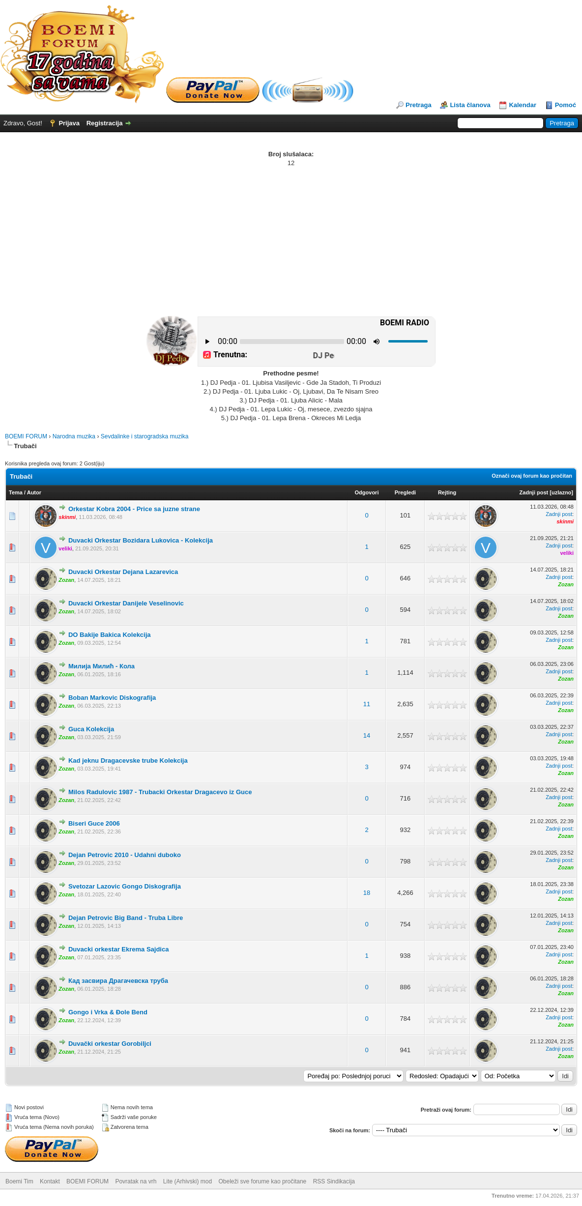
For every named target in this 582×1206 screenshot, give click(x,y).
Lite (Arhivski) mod (187, 1181)
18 (366, 892)
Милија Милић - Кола (101, 666)
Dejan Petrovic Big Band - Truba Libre (125, 917)
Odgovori (367, 492)
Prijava (69, 123)
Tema (16, 492)
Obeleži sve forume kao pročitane (263, 1181)
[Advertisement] (291, 241)
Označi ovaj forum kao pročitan (532, 476)
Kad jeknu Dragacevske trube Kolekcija (128, 760)
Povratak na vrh (135, 1181)
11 (366, 704)
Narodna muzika (74, 436)
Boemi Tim (19, 1181)
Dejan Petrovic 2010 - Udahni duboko (124, 855)
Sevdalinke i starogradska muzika (145, 436)
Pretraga (419, 105)
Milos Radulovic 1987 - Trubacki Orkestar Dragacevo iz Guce (160, 792)
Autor (34, 492)
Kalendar (522, 105)
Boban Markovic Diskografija (112, 697)
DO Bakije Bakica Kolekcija (109, 634)
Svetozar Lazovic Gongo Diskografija (124, 886)
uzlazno (561, 492)
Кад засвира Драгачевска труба (118, 980)
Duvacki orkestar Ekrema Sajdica (118, 949)
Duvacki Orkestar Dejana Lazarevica (123, 571)
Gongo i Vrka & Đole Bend (107, 1012)
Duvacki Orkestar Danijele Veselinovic (126, 603)
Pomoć (565, 105)
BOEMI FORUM (26, 436)
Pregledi (405, 492)
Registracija (105, 123)
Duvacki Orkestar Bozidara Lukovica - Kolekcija (140, 540)
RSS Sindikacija (334, 1181)
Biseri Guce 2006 (94, 823)
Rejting (447, 492)
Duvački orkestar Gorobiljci (109, 1043)
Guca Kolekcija (91, 729)
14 (366, 735)
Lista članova (470, 105)
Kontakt (50, 1181)
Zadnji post (534, 492)
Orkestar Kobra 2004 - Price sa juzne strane (134, 509)
